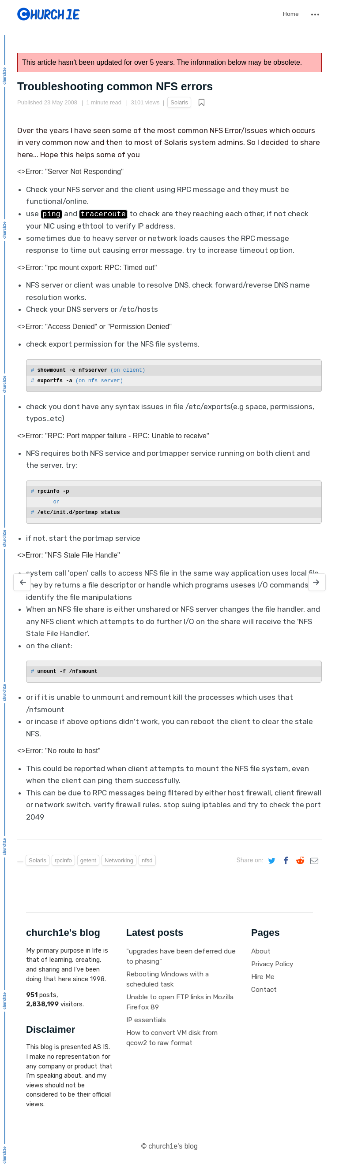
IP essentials (146, 1020)
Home (291, 14)
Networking (119, 860)
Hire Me (263, 977)
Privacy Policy (272, 964)
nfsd (147, 860)
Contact (264, 990)
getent (88, 860)
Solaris (179, 102)
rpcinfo (63, 860)
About (261, 951)
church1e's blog (173, 1146)
